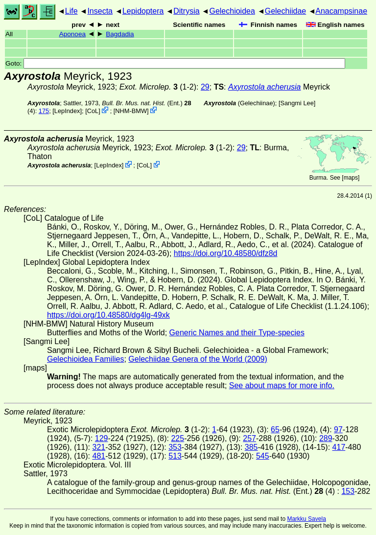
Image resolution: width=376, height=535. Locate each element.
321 (98, 447)
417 (339, 447)
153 (347, 491)
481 (98, 456)
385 (251, 447)
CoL (92, 111)
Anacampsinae (341, 11)
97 (338, 429)
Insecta (100, 11)
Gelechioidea (232, 11)
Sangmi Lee (296, 103)
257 (249, 438)
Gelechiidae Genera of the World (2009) (197, 359)
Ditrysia (186, 11)
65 (275, 429)
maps (351, 177)
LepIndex (67, 111)
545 (262, 456)
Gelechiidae (285, 11)
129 (101, 438)
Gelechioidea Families (85, 359)
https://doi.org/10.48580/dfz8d (226, 253)
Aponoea (72, 34)
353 (175, 447)
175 (44, 111)
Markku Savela (306, 518)
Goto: (175, 63)
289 (325, 438)
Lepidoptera (143, 11)
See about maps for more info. (281, 385)
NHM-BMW (131, 111)
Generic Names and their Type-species (237, 332)
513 (175, 456)
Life (71, 11)
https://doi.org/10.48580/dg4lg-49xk (108, 315)
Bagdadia (120, 34)
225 (177, 438)
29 (205, 87)
